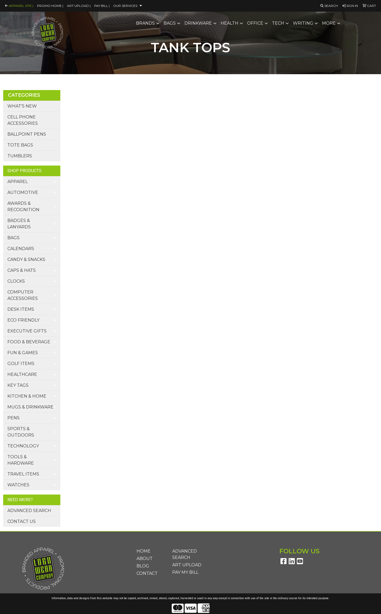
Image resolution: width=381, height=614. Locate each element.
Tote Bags (20, 145)
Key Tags (18, 385)
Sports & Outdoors (20, 432)
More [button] (329, 23)
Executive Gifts (27, 330)
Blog (143, 565)
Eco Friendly (23, 320)
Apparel (17, 181)
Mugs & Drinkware (30, 407)
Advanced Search (29, 510)
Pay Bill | (102, 6)
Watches (18, 484)
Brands (145, 23)
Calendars (20, 248)
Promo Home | (50, 6)
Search (329, 6)
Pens (13, 417)
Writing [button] (303, 23)
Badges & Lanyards (19, 223)
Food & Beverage (28, 341)
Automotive (22, 192)
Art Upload (186, 564)
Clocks (16, 281)
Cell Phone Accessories (22, 120)
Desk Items (20, 309)
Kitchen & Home (26, 396)
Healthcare (22, 374)
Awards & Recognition (23, 206)
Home (144, 551)
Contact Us (21, 521)
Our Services (125, 6)
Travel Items (23, 474)
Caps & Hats (21, 270)
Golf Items (20, 363)
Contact (147, 573)
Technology (23, 445)
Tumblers (19, 155)
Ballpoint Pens (26, 134)
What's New (22, 106)
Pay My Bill (185, 572)
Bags (13, 237)
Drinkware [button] (198, 23)
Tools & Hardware (20, 460)
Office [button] (255, 23)
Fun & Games (22, 352)
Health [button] (229, 23)
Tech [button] (278, 23)
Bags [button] (170, 23)
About (145, 558)
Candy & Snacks (26, 259)
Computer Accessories (22, 295)
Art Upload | (78, 6)
